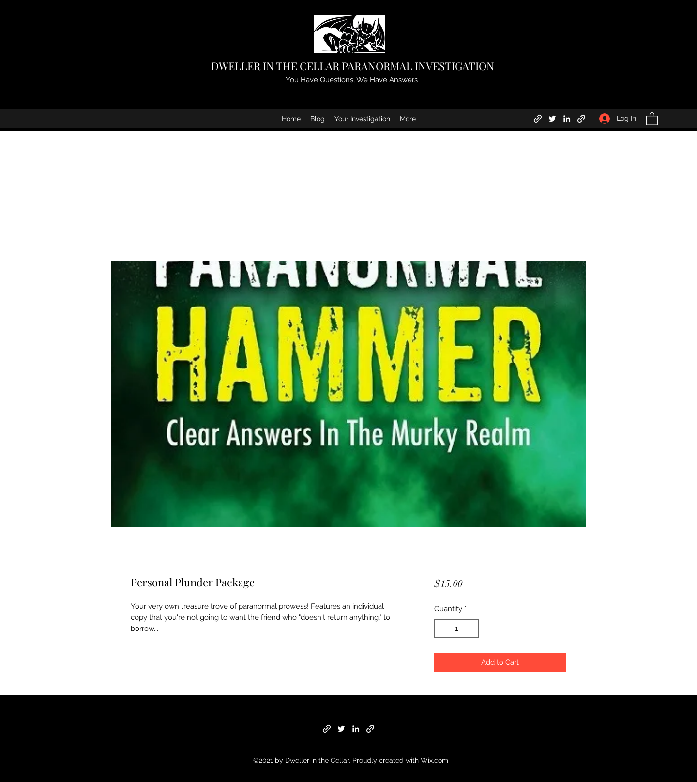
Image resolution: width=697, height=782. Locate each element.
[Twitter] (552, 118)
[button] (652, 118)
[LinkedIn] (567, 118)
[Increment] (470, 629)
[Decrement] (442, 629)
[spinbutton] (456, 629)
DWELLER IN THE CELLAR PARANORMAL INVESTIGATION (352, 66)
